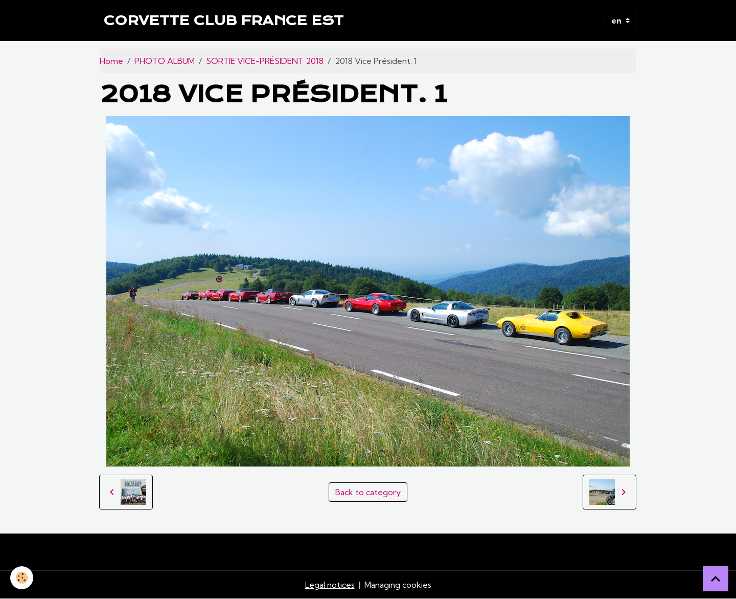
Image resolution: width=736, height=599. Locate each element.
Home (111, 61)
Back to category (368, 492)
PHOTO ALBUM (164, 61)
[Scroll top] (715, 578)
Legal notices (330, 585)
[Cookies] (21, 577)
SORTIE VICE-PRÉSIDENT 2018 (265, 61)
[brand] (224, 20)
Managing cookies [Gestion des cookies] (397, 585)
